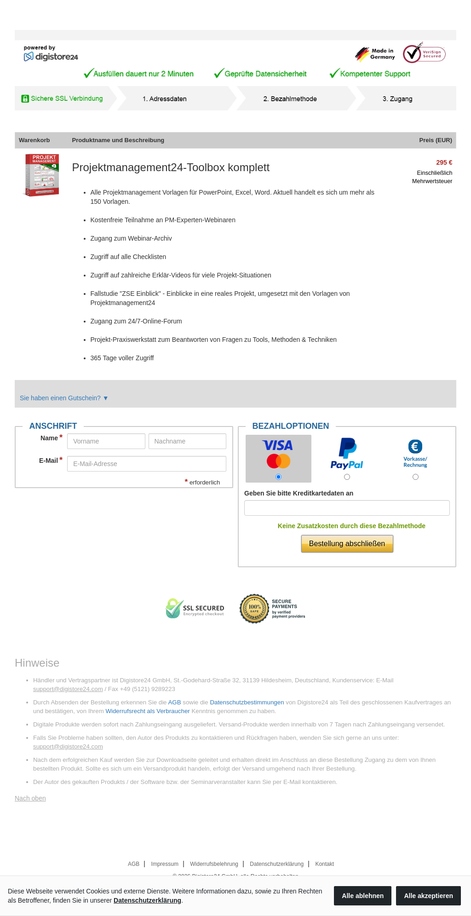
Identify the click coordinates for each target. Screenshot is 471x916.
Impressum (164, 864)
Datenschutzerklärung (277, 864)
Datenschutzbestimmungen (247, 702)
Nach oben (30, 798)
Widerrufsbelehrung (214, 864)
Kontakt (324, 864)
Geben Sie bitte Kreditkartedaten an (298, 493)
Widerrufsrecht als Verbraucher (147, 711)
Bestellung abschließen (347, 543)
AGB (174, 702)
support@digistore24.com (68, 689)
